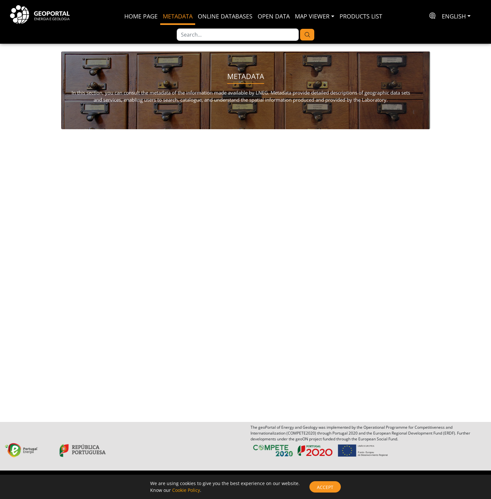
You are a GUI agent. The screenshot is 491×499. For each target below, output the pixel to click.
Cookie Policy (186, 490)
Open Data (274, 16)
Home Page (141, 16)
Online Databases (225, 16)
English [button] (454, 16)
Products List (361, 16)
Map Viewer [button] (312, 16)
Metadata (178, 16)
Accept (325, 487)
